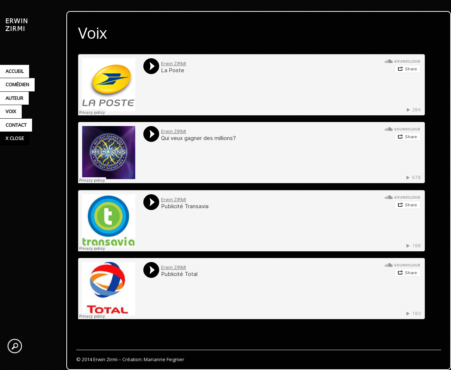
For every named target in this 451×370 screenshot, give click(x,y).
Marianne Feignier (164, 359)
